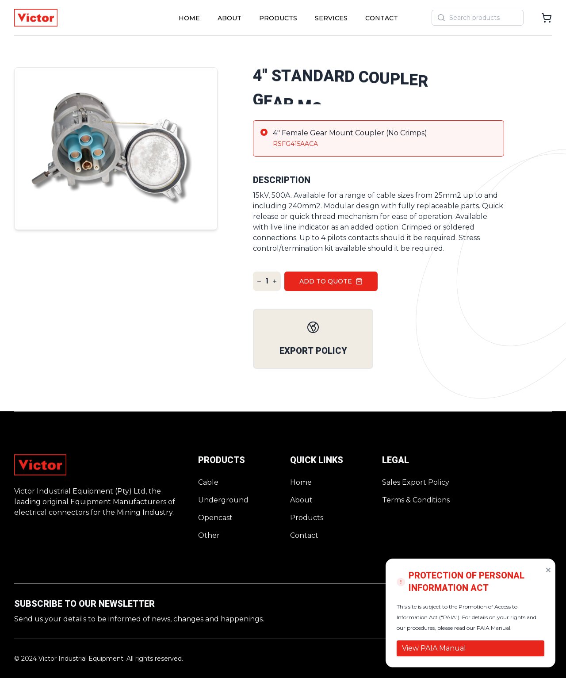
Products (278, 18)
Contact (381, 18)
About (229, 18)
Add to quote (331, 281)
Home (189, 18)
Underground (223, 500)
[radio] (378, 138)
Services (331, 18)
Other (209, 535)
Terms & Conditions (416, 500)
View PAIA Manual (434, 648)
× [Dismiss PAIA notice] (548, 569)
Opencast (215, 517)
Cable (208, 482)
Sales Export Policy (415, 482)
